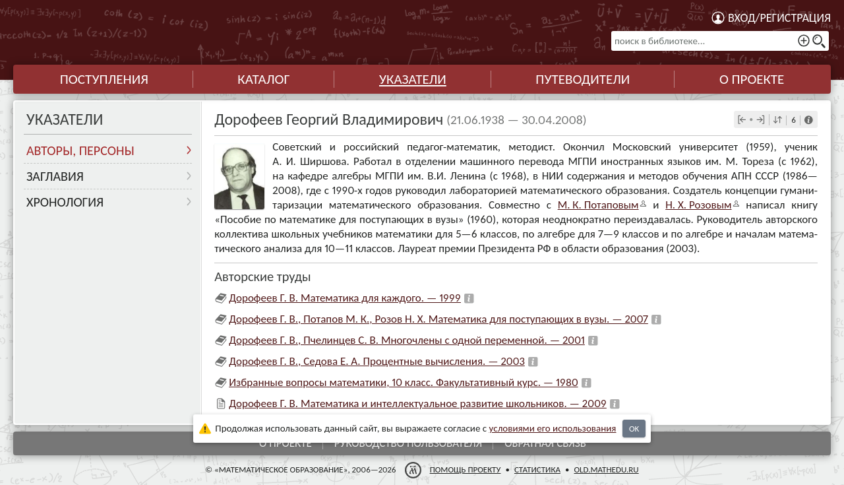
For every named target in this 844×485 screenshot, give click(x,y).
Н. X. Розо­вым (698, 205)
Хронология (65, 202)
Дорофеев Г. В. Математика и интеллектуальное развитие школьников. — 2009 (418, 403)
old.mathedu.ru (606, 469)
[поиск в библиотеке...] (720, 41)
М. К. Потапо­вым (598, 205)
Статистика (537, 469)
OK (634, 429)
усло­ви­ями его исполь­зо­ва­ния (553, 428)
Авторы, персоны (80, 150)
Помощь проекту (465, 469)
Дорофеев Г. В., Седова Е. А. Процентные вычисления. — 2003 (377, 361)
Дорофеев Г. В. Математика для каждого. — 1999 (345, 298)
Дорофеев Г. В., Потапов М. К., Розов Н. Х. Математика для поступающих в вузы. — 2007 (438, 319)
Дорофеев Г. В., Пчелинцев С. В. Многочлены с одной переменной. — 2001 (407, 340)
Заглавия (55, 176)
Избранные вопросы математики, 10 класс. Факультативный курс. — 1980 (403, 382)
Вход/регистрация (779, 18)
